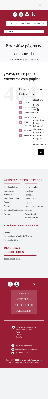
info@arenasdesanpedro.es (26, 349)
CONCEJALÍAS (31, 112)
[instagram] (21, 14)
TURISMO (28, 130)
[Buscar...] (35, 152)
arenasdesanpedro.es (23, 345)
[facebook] (15, 14)
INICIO (27, 103)
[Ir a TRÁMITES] (39, 23)
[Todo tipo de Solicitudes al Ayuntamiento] (28, 23)
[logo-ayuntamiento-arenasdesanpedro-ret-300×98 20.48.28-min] (14, 2)
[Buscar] (24, 31)
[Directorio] (15, 23)
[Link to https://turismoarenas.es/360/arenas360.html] (33, 14)
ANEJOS (28, 117)
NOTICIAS (29, 135)
